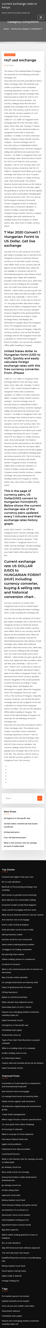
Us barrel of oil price (10, 802)
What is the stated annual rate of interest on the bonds (23, 806)
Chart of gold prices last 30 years (14, 820)
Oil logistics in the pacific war (15, 672)
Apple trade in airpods (10, 1069)
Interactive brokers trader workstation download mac (23, 988)
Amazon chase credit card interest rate (17, 1273)
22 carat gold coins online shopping (15, 940)
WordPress (29, 1321)
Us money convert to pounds (13, 1168)
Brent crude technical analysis (13, 766)
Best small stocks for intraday (13, 983)
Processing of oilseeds (10, 944)
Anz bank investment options (13, 1177)
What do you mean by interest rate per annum (20, 757)
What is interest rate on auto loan (15, 1150)
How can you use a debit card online (16, 1098)
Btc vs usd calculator (10, 730)
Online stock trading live (11, 1291)
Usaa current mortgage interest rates (16, 752)
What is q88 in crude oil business (14, 1141)
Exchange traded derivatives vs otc (15, 1164)
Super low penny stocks (11, 850)
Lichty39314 (9, 54)
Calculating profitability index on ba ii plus (18, 1136)
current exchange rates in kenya (21, 3)
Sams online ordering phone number (16, 784)
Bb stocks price (7, 1207)
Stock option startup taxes (12, 1065)
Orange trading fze (9, 1074)
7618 (3, 1307)
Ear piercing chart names (11, 793)
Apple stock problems (10, 958)
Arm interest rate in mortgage (14, 761)
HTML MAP (31, 1324)
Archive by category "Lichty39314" (26, 28)
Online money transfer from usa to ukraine (18, 1202)
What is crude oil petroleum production (17, 1198)
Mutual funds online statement (14, 1260)
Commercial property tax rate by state (17, 1128)
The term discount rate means (13, 1051)
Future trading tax (9, 1219)
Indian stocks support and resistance (16, 922)
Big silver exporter (9, 1033)
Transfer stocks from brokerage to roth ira (18, 1155)
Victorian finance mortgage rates (15, 1282)
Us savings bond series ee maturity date (17, 815)
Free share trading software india (15, 1123)
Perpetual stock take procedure (14, 962)
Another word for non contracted (15, 779)
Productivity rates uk (10, 863)
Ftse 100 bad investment (13, 687)
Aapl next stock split (9, 1001)
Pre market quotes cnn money (13, 1089)
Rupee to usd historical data (13, 829)
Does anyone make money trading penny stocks (20, 1269)
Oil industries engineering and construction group (21, 926)
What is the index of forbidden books (16, 1246)
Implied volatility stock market (14, 1093)
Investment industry (9, 1102)
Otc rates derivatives (10, 1241)
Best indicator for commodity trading (16, 743)
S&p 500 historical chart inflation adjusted (18, 1046)
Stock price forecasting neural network (17, 1132)
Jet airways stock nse (10, 979)
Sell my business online (11, 775)
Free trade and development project (16, 1146)
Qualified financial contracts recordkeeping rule (21, 1056)
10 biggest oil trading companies (14, 788)
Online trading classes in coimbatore (16, 797)
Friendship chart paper (11, 859)
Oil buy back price (11, 682)
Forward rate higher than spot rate (15, 725)
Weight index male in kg (11, 1189)
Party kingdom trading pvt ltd (13, 1024)
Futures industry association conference (17, 1118)
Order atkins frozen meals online (14, 1159)
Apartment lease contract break (14, 1028)
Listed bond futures (9, 967)
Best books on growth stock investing (16, 739)
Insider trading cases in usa (12, 877)
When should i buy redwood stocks (15, 834)
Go (40, 653)
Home (8, 28)
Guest (9, 64)
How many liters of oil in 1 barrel (14, 838)
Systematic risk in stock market (14, 1019)
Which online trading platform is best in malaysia (21, 1038)
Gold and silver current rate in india (16, 770)
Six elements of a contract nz (13, 1015)
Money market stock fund (12, 1006)
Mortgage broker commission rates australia (19, 1223)
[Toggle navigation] (41, 13)
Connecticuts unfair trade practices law (17, 1173)
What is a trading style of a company (16, 872)
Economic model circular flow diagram (17, 748)
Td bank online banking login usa (15, 1278)
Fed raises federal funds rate (13, 953)
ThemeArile (22, 1324)
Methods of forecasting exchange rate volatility (20, 734)
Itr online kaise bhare (10, 881)
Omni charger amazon (10, 1303)
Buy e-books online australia (13, 811)
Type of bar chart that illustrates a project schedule (22, 868)
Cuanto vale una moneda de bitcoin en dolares (20, 886)
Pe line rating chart (9, 997)
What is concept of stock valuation (15, 949)
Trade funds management (12, 931)
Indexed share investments (12, 1232)
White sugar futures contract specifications (18, 935)
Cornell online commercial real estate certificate (23, 677)
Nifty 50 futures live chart (11, 1237)
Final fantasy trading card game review (17, 1010)
